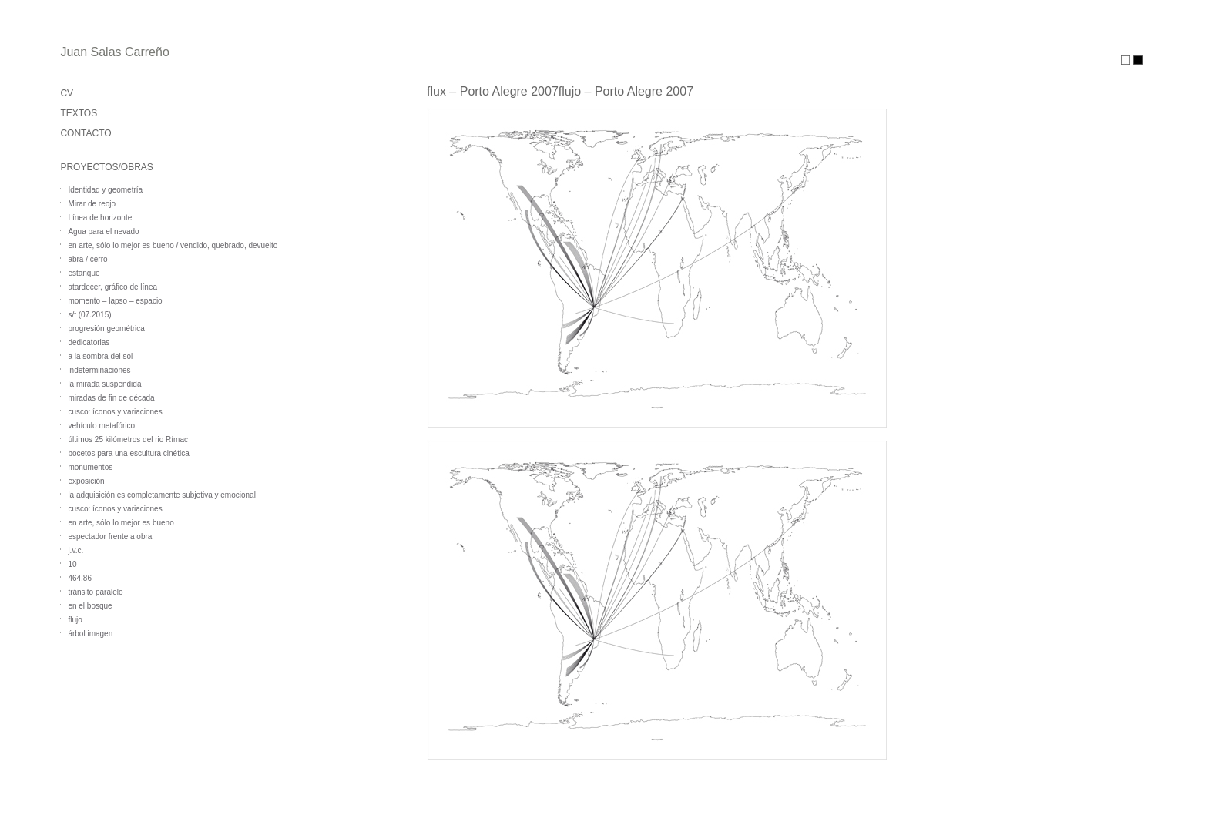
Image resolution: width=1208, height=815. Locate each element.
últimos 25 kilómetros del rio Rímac (128, 439)
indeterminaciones (99, 370)
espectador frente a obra (110, 536)
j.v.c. (75, 550)
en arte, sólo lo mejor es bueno (120, 522)
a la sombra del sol (100, 356)
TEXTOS (78, 113)
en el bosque (90, 606)
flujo (75, 619)
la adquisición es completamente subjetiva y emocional (161, 495)
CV (66, 93)
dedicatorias (88, 342)
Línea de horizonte (100, 217)
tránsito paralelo (95, 592)
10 (72, 564)
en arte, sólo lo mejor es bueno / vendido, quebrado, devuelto (172, 245)
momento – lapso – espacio (115, 301)
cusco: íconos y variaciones (115, 412)
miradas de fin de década (111, 398)
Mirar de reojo (92, 204)
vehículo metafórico (101, 425)
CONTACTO (85, 133)
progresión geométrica (106, 328)
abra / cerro (87, 259)
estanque (83, 273)
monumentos (90, 467)
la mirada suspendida (104, 384)
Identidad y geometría (105, 190)
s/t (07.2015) (89, 314)
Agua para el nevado (103, 231)
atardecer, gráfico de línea (112, 287)
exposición (86, 481)
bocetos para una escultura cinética (128, 453)
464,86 (80, 578)
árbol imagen (90, 633)
